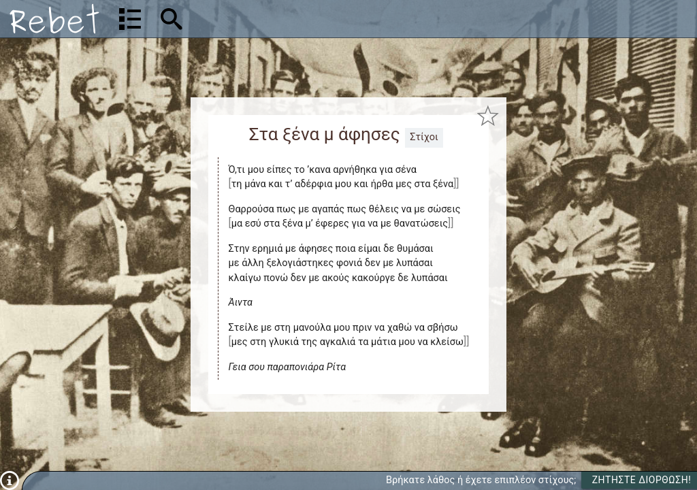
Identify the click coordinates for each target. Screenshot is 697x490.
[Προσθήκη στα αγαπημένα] (487, 116)
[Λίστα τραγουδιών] (130, 19)
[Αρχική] (54, 18)
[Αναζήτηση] (259, 18)
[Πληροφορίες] (9, 480)
